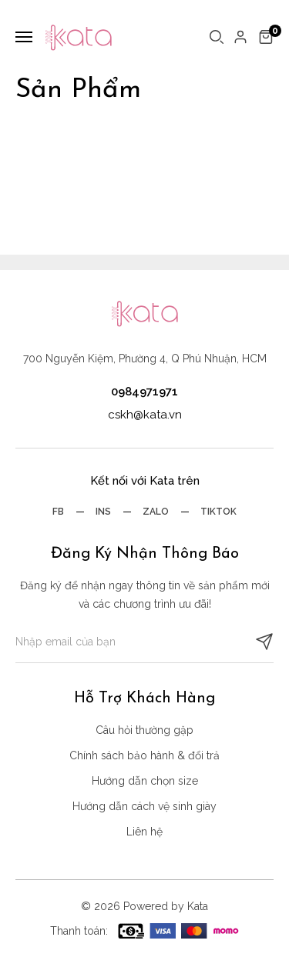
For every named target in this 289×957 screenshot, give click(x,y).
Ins (103, 511)
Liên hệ (144, 831)
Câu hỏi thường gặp (144, 730)
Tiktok (218, 511)
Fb (58, 511)
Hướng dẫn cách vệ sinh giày (144, 806)
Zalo (156, 511)
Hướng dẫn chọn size (145, 781)
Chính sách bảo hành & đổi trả (144, 755)
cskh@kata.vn (145, 415)
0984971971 (144, 391)
